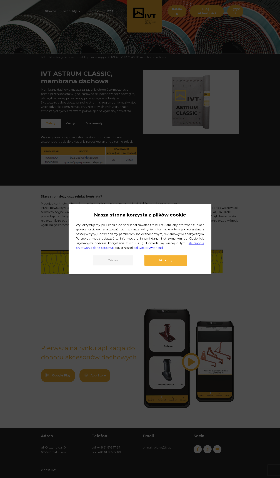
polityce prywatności (148, 247)
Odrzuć (113, 260)
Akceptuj (165, 260)
